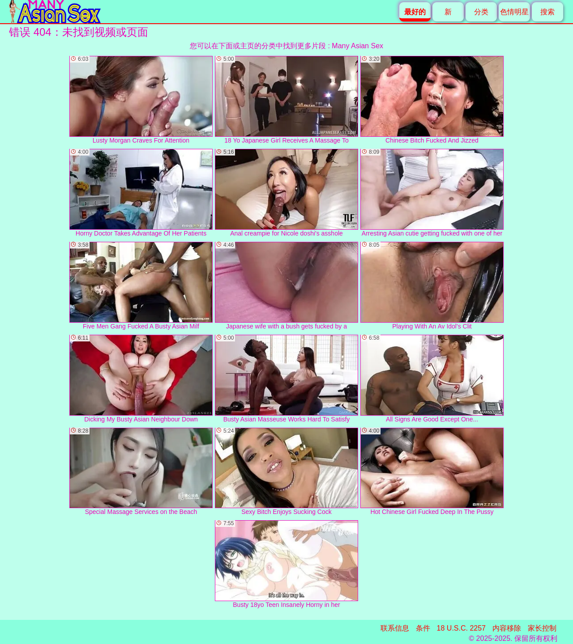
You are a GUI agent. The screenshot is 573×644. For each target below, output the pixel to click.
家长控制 (542, 628)
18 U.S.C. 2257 (461, 628)
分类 (481, 12)
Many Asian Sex (357, 46)
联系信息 (395, 628)
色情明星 (514, 12)
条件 (423, 628)
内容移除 (506, 628)
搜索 (547, 12)
